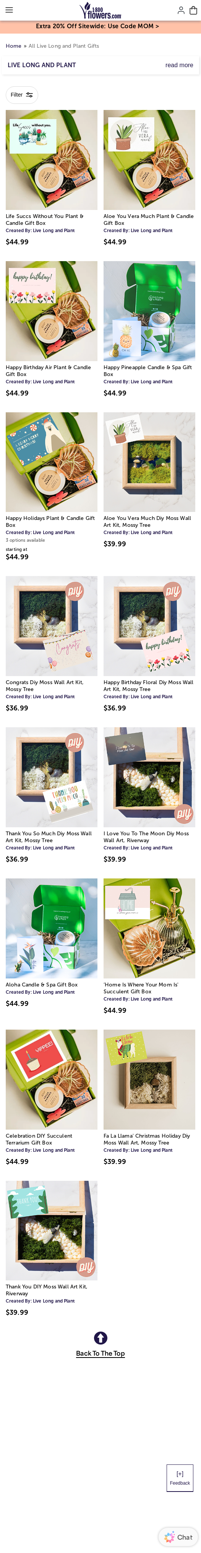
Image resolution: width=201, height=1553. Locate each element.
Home (14, 46)
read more (179, 65)
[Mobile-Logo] (100, 10)
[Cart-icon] (193, 10)
